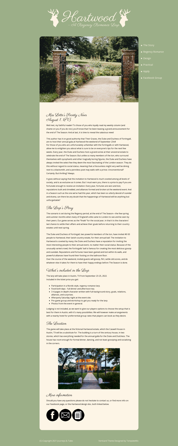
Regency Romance (152, 51)
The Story (147, 45)
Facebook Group (151, 77)
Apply (145, 71)
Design (146, 58)
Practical (147, 64)
